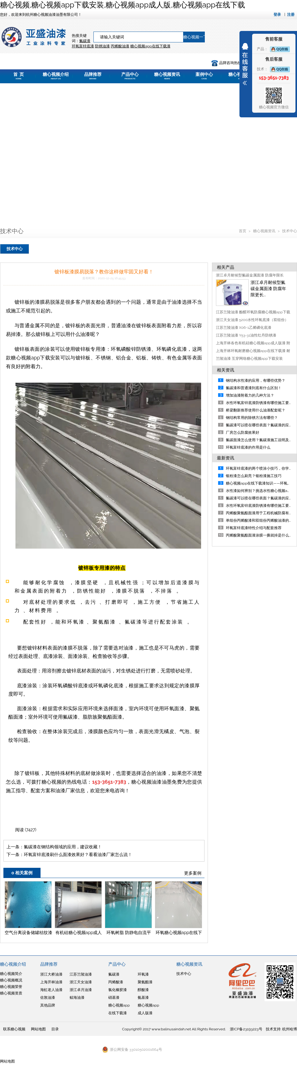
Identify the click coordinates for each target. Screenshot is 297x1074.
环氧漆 (143, 974)
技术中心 (289, 231)
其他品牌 (47, 1005)
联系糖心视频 (14, 1029)
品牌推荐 (93, 76)
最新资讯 (225, 457)
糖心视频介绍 (55, 76)
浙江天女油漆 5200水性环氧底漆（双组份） (252, 320)
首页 (243, 231)
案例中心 (204, 76)
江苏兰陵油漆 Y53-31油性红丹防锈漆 (246, 335)
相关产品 (225, 267)
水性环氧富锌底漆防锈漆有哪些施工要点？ (261, 505)
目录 (55, 1029)
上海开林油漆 (51, 982)
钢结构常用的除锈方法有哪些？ (252, 417)
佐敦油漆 (47, 997)
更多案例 (192, 873)
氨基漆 (143, 997)
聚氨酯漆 (145, 982)
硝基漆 (113, 997)
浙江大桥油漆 (51, 974)
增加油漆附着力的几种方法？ (250, 395)
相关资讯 (225, 369)
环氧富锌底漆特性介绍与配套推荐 (254, 528)
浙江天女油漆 (81, 982)
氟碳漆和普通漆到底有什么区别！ (254, 388)
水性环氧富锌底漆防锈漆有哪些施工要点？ (261, 403)
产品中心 (130, 76)
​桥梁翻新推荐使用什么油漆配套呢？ (255, 410)
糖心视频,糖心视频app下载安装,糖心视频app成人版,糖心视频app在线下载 (122, 4)
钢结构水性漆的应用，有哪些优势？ (255, 380)
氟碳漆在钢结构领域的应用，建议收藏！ (63, 846)
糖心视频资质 (11, 993)
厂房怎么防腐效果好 (242, 432)
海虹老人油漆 (51, 990)
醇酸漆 (143, 990)
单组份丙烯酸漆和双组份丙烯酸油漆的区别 (261, 520)
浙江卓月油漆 (81, 990)
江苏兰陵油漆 (81, 974)
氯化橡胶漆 (117, 990)
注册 (291, 14)
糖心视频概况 (11, 980)
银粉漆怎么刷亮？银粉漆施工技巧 (254, 476)
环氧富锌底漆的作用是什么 (248, 447)
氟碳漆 (84, 41)
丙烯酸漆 (115, 982)
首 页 (18, 76)
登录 (277, 14)
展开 (245, 64)
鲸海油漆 (77, 997)
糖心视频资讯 (167, 76)
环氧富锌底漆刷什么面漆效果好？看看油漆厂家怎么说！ (78, 854)
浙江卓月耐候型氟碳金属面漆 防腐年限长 (250, 275)
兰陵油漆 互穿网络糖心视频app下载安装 (249, 358)
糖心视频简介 (11, 974)
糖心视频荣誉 (11, 987)
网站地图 (38, 1029)
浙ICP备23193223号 (246, 1029)
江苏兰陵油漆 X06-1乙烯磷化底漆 (243, 327)
